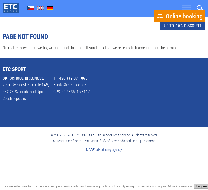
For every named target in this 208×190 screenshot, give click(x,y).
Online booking (180, 16)
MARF (90, 149)
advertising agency (109, 149)
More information (180, 186)
